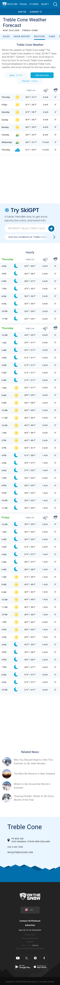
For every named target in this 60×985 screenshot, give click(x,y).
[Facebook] (44, 958)
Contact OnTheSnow (30, 921)
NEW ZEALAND (11, 30)
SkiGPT (45, 4)
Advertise (30, 925)
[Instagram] (35, 958)
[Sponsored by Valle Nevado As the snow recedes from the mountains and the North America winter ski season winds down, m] (36, 761)
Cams (52, 36)
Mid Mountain (42, 75)
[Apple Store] (40, 966)
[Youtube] (17, 958)
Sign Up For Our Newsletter (30, 930)
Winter (22, 11)
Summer (34, 11)
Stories (34, 4)
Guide (6, 36)
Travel (23, 4)
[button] (55, 4)
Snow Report (22, 36)
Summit (30, 81)
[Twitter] (26, 958)
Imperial (35, 945)
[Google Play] (22, 966)
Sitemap (30, 942)
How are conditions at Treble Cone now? (30, 237)
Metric (29, 945)
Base (16, 75)
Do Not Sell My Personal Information (30, 948)
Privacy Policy (30, 935)
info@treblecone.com (20, 852)
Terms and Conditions (30, 938)
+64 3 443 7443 (15, 847)
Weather (12, 4)
